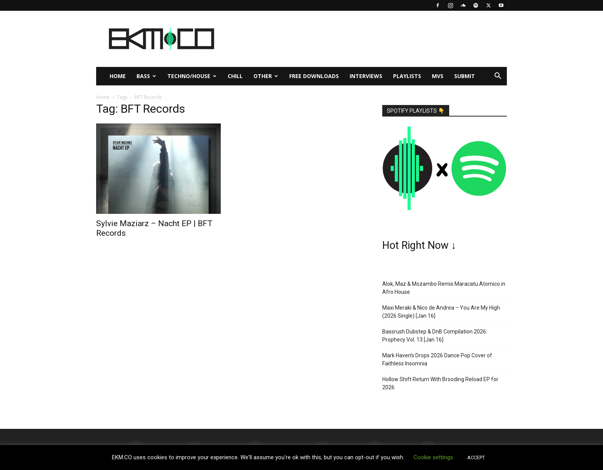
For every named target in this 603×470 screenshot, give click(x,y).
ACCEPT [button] (476, 457)
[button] (497, 76)
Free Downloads (314, 76)
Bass (146, 76)
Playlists (407, 76)
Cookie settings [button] (433, 457)
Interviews (366, 76)
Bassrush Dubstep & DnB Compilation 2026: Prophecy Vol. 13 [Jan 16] (434, 335)
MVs (437, 76)
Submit (464, 76)
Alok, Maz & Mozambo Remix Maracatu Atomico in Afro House (443, 288)
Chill (235, 76)
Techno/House (192, 76)
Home (118, 76)
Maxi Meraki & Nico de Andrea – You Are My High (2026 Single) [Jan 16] (441, 312)
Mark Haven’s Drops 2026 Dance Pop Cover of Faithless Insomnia (437, 359)
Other (265, 76)
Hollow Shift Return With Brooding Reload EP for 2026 (440, 383)
